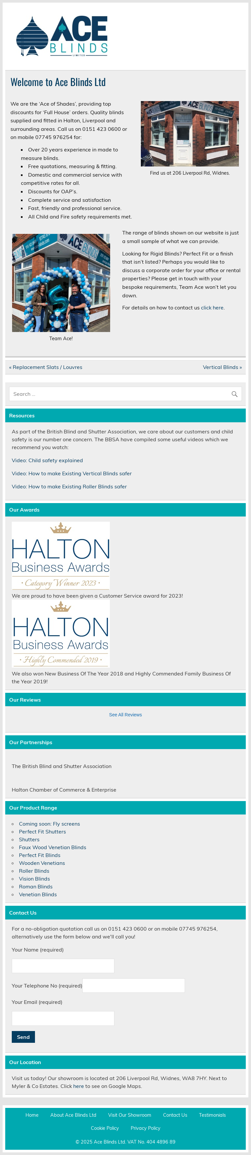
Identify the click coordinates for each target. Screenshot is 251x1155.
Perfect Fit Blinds (39, 855)
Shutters (29, 839)
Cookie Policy (105, 1128)
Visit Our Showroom (129, 1115)
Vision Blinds (34, 878)
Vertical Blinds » (222, 367)
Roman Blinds (36, 886)
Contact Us (175, 1115)
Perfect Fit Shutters (42, 831)
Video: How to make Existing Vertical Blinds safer (72, 473)
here (78, 1086)
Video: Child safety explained (47, 460)
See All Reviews (125, 714)
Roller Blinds (34, 870)
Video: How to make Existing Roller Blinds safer (69, 486)
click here (212, 307)
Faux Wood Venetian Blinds (52, 847)
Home (32, 1115)
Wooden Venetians (42, 863)
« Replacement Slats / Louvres (45, 367)
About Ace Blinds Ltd (73, 1115)
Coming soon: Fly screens (49, 823)
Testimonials (212, 1115)
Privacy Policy (145, 1128)
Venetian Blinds (38, 894)
